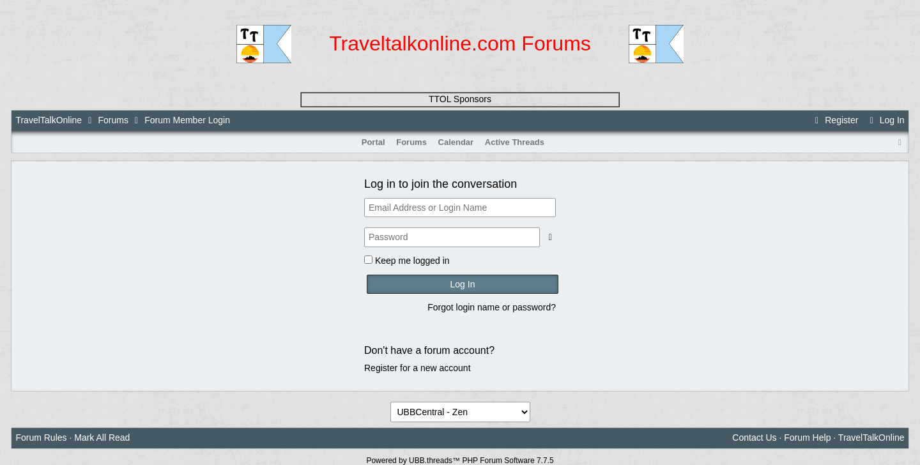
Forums (113, 120)
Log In (885, 120)
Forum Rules (40, 437)
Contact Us (754, 437)
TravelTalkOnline (48, 120)
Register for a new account (417, 368)
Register (835, 120)
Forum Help (807, 437)
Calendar (456, 142)
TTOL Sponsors (460, 99)
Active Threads (514, 142)
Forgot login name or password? (491, 307)
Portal (373, 142)
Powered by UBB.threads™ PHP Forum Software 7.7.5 (459, 460)
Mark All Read (102, 437)
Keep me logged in (412, 260)
